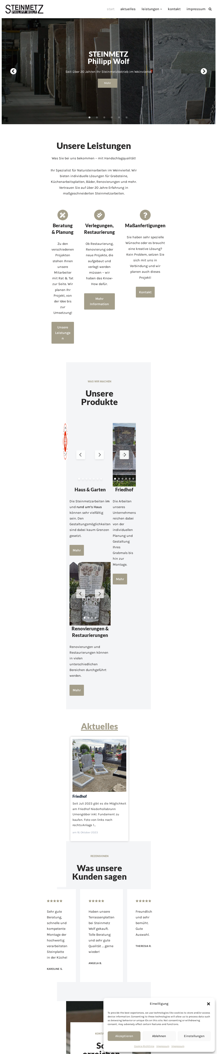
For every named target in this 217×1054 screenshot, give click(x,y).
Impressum (162, 1046)
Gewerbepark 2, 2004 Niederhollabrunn (110, 908)
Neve (7, 1049)
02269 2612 (110, 891)
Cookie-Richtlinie (144, 1046)
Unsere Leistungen (39, 256)
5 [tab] (119, 113)
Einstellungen (194, 1036)
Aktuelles (131, 9)
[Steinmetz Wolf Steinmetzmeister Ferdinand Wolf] (24, 9)
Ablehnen (159, 1036)
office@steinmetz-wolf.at (110, 899)
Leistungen (105, 969)
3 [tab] (104, 113)
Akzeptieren (124, 1036)
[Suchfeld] (210, 9)
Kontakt (175, 9)
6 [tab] (126, 113)
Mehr (107, 81)
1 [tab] (89, 113)
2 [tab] (97, 113)
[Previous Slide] (87, 368)
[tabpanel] (109, 69)
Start (114, 9)
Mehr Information (108, 257)
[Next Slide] (129, 368)
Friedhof (108, 643)
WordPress (46, 1049)
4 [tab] (112, 113)
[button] (208, 1004)
